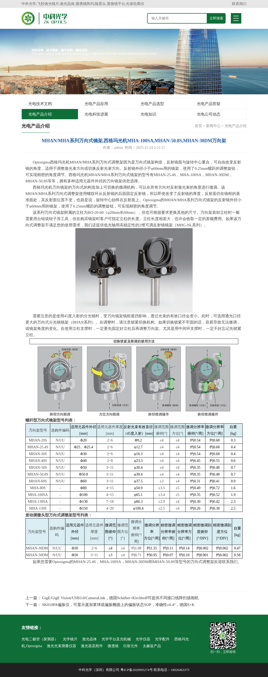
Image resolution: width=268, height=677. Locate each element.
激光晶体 (89, 639)
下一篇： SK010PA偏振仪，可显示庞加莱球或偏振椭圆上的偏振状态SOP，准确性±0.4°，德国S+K (109, 605)
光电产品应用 (96, 104)
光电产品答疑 (208, 104)
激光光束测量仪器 (61, 646)
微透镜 (113, 646)
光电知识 (148, 114)
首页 (198, 126)
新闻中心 (213, 126)
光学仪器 (143, 639)
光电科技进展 (96, 114)
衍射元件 (130, 646)
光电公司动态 (208, 114)
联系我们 (239, 4)
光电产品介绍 (40, 114)
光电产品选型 (152, 104)
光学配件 (162, 639)
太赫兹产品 (152, 646)
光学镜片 (70, 639)
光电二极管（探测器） (39, 639)
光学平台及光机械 (116, 639)
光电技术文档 (40, 104)
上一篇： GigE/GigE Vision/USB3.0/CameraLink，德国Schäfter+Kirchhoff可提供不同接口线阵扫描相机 (112, 598)
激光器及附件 (92, 646)
